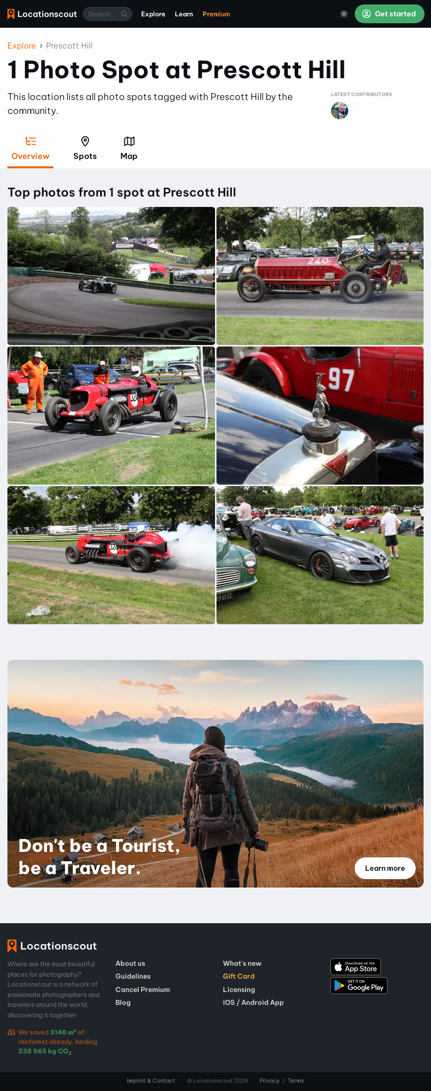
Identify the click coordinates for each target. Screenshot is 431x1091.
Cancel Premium (142, 989)
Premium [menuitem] (216, 14)
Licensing (239, 989)
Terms (296, 1080)
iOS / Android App (253, 1002)
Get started (389, 13)
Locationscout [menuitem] (42, 14)
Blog (123, 1002)
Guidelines (133, 976)
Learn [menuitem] (184, 14)
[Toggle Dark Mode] (344, 14)
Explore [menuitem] (153, 14)
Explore (21, 45)
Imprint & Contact (151, 1080)
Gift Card (239, 976)
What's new (242, 963)
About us (130, 963)
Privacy (269, 1080)
